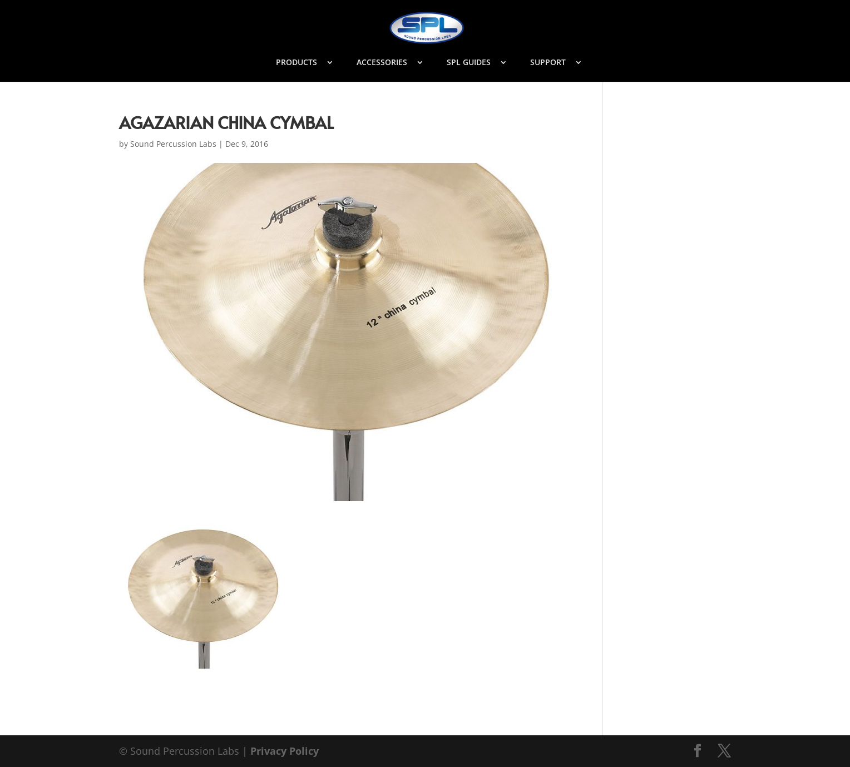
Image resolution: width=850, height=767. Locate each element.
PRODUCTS (296, 62)
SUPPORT (548, 62)
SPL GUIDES (469, 62)
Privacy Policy (284, 751)
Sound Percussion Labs (173, 143)
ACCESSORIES (382, 62)
